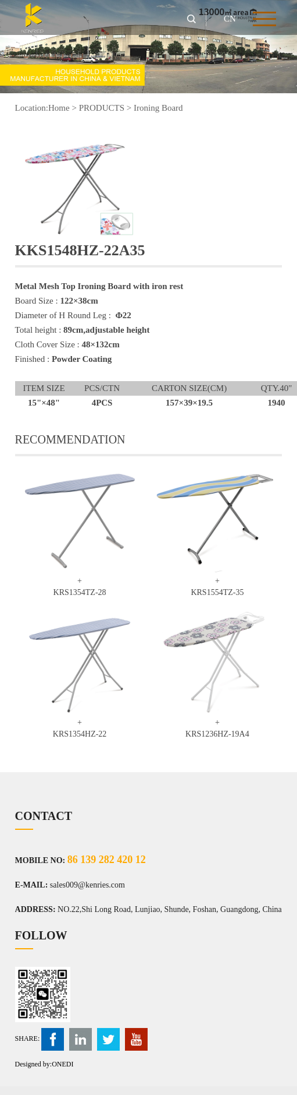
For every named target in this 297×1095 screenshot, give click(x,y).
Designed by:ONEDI (44, 1064)
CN (230, 18)
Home (59, 107)
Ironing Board (158, 107)
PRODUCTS (101, 107)
